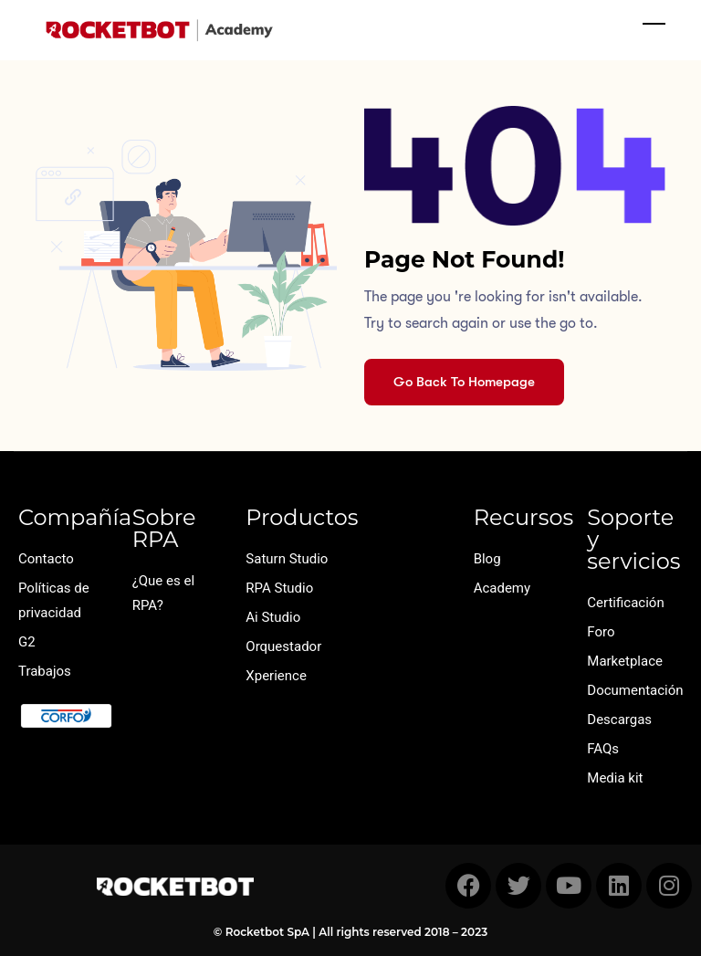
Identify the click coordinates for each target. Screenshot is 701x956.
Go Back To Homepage (464, 381)
